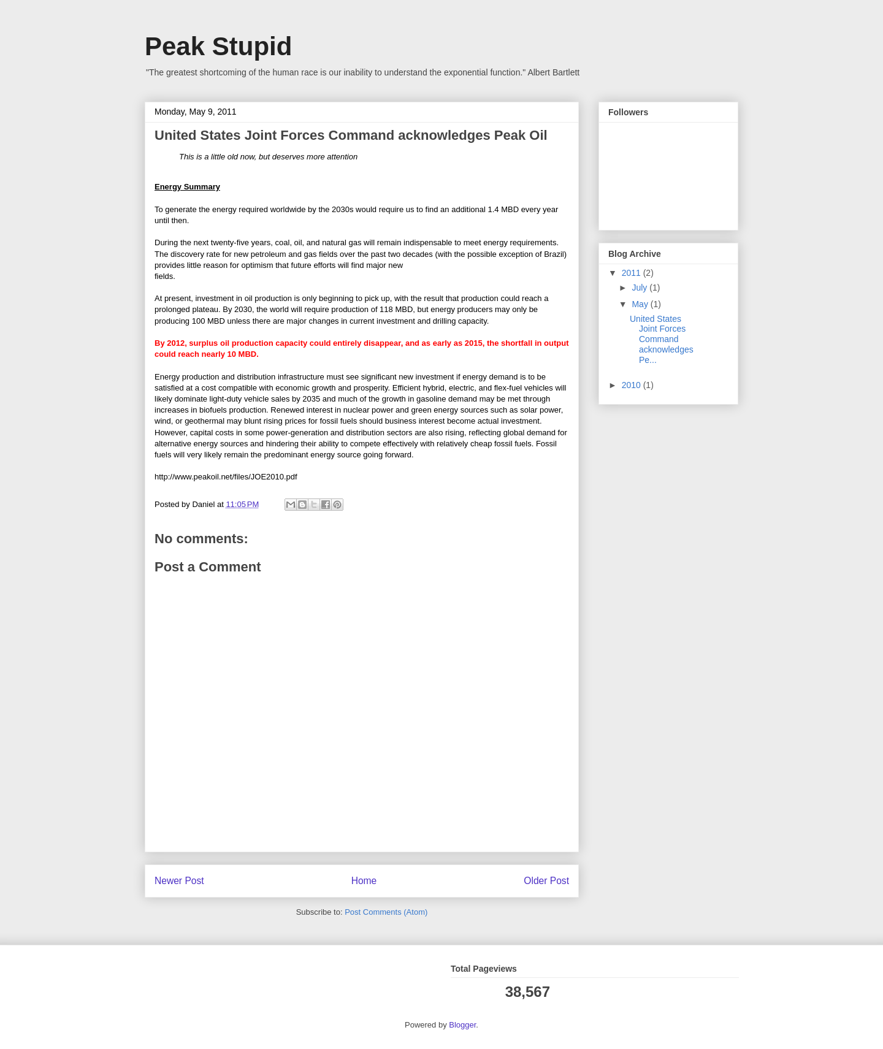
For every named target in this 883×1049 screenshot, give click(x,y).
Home (364, 880)
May (641, 304)
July (640, 287)
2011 (632, 273)
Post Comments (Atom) (386, 912)
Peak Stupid (218, 46)
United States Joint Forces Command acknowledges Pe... (662, 339)
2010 (632, 385)
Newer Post (179, 880)
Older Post (546, 880)
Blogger (462, 1024)
